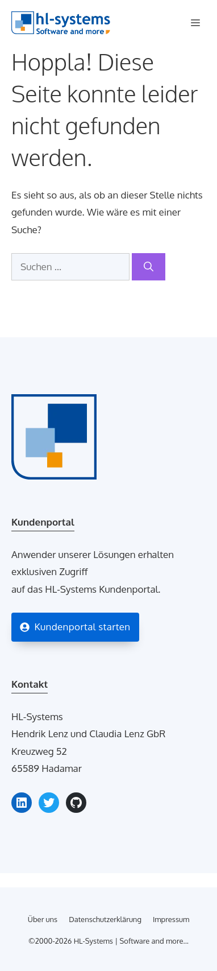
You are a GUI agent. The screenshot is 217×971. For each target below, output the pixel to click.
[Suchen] (148, 266)
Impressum (171, 919)
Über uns (42, 919)
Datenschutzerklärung (105, 919)
